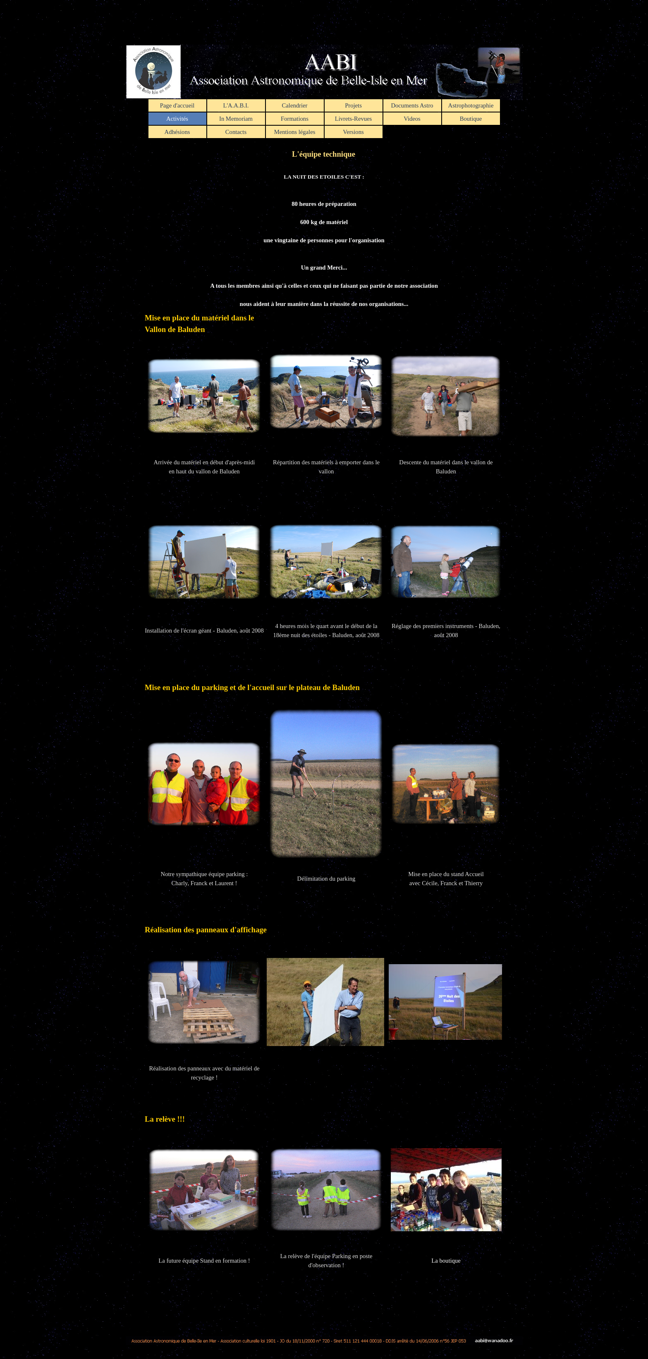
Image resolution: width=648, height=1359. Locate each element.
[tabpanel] (324, 740)
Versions (353, 132)
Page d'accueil (177, 105)
